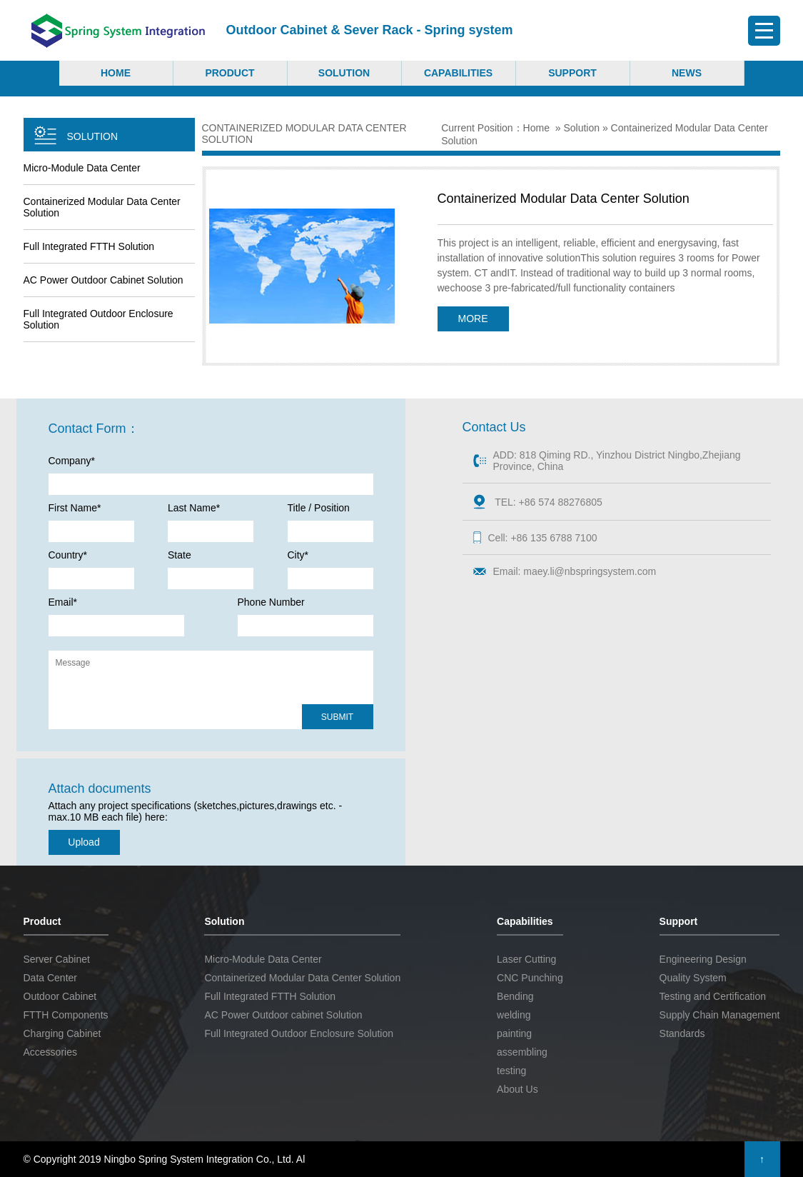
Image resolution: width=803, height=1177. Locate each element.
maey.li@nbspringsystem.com (589, 571)
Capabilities (458, 73)
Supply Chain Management (720, 1015)
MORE (473, 318)
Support (572, 73)
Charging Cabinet (62, 1033)
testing (511, 1070)
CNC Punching (530, 977)
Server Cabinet (57, 959)
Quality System (693, 977)
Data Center (50, 977)
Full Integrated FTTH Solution (89, 246)
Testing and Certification (713, 996)
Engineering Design (703, 959)
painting (514, 1033)
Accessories (50, 1052)
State (179, 555)
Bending (515, 996)
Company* (72, 460)
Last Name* (194, 508)
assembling (522, 1052)
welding (513, 1015)
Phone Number (271, 602)
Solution (344, 73)
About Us (517, 1089)
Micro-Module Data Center (82, 168)
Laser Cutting (526, 959)
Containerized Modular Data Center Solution (102, 207)
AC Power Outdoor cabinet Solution (103, 280)
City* (298, 555)
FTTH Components (66, 1015)
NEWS (687, 73)
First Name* (75, 508)
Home (116, 73)
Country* (68, 555)
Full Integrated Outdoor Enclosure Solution (98, 319)
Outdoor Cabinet (60, 996)
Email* (63, 602)
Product (229, 73)
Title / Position (319, 508)
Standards (682, 1033)
